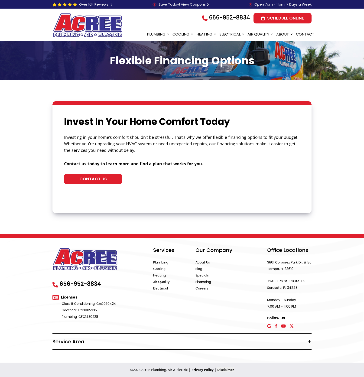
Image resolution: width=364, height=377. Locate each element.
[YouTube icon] (283, 326)
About (282, 34)
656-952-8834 (229, 17)
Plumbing (156, 34)
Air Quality (258, 34)
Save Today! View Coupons (182, 4)
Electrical (229, 34)
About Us (202, 262)
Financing (203, 282)
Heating (204, 34)
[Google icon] (269, 326)
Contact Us (93, 179)
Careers (201, 288)
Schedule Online (285, 18)
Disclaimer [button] (225, 369)
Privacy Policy (203, 369)
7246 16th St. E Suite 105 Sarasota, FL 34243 (286, 284)
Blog (198, 268)
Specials (202, 275)
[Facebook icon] (276, 326)
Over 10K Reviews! (94, 4)
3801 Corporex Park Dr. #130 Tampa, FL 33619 (289, 265)
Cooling (180, 34)
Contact (305, 34)
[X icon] (291, 326)
